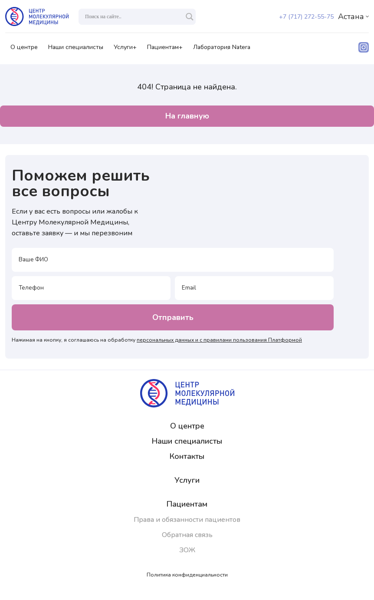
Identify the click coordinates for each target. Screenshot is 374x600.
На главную (187, 116)
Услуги (187, 480)
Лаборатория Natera (222, 50)
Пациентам (187, 504)
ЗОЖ (187, 550)
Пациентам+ (165, 50)
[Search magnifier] (190, 17)
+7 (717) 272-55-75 (306, 17)
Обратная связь (187, 535)
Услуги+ (125, 50)
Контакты (187, 456)
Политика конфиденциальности (187, 574)
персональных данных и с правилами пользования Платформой (219, 339)
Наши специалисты (75, 50)
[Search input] (133, 17)
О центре (24, 50)
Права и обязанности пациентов (187, 519)
